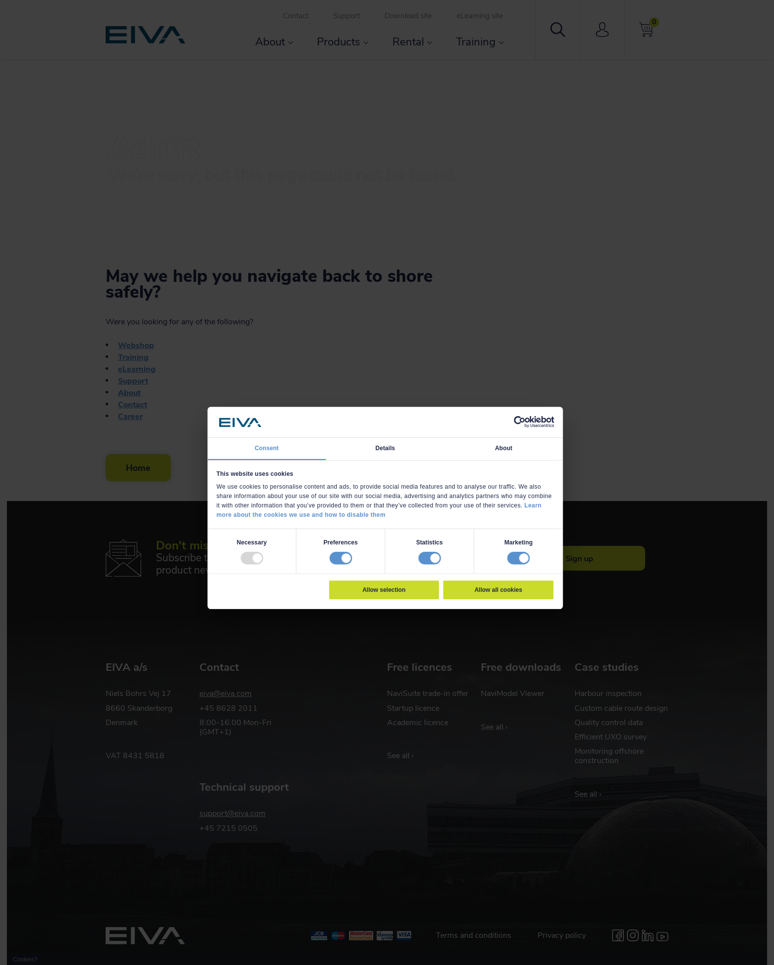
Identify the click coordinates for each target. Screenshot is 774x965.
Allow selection (383, 589)
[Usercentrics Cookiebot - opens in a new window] (519, 422)
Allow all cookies (498, 589)
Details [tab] (385, 447)
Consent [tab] (267, 447)
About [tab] (503, 447)
